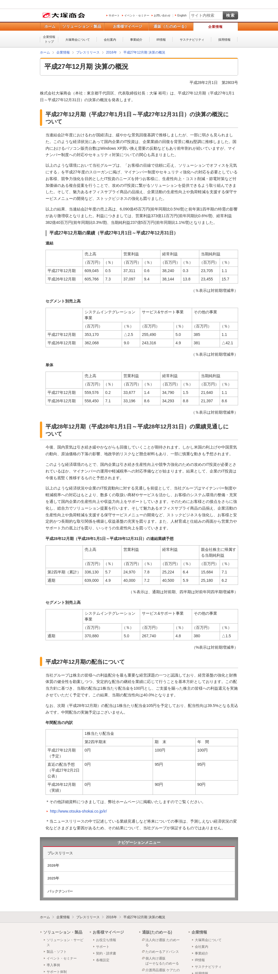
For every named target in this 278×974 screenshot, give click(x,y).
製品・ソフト (57, 952)
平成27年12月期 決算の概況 (144, 917)
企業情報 (215, 27)
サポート (114, 15)
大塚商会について (77, 39)
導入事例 (53, 965)
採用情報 (224, 39)
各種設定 (102, 960)
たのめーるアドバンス (162, 952)
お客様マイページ (127, 26)
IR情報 (161, 39)
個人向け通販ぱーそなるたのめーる (162, 960)
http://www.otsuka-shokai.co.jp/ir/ (78, 811)
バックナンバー (60, 891)
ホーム (49, 26)
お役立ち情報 (106, 940)
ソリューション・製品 (81, 26)
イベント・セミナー (136, 15)
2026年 (53, 865)
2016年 (111, 917)
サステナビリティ (192, 39)
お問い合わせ (162, 15)
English (181, 15)
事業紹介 (136, 39)
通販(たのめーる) (157, 932)
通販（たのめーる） (171, 26)
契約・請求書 (106, 953)
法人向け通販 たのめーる (162, 942)
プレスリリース (60, 853)
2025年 (53, 878)
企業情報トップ (49, 39)
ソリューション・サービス (65, 942)
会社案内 (110, 39)
